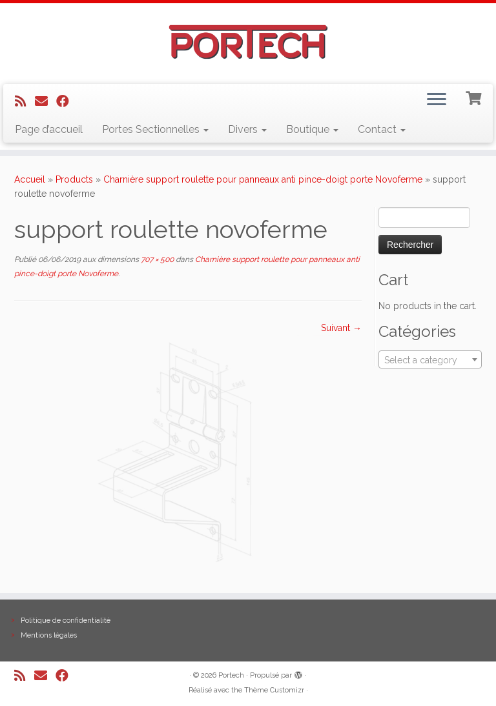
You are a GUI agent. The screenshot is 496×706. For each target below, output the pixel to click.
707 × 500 (156, 259)
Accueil (29, 179)
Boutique (312, 129)
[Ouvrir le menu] (436, 100)
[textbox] (430, 360)
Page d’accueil (49, 129)
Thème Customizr (274, 690)
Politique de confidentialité (65, 620)
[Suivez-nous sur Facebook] (67, 101)
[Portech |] (248, 42)
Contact (382, 129)
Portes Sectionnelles (155, 129)
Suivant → (341, 328)
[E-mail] (45, 101)
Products (74, 179)
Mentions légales (49, 635)
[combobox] (430, 359)
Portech (231, 675)
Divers (247, 129)
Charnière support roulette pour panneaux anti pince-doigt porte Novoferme (262, 179)
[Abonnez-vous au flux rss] (25, 101)
